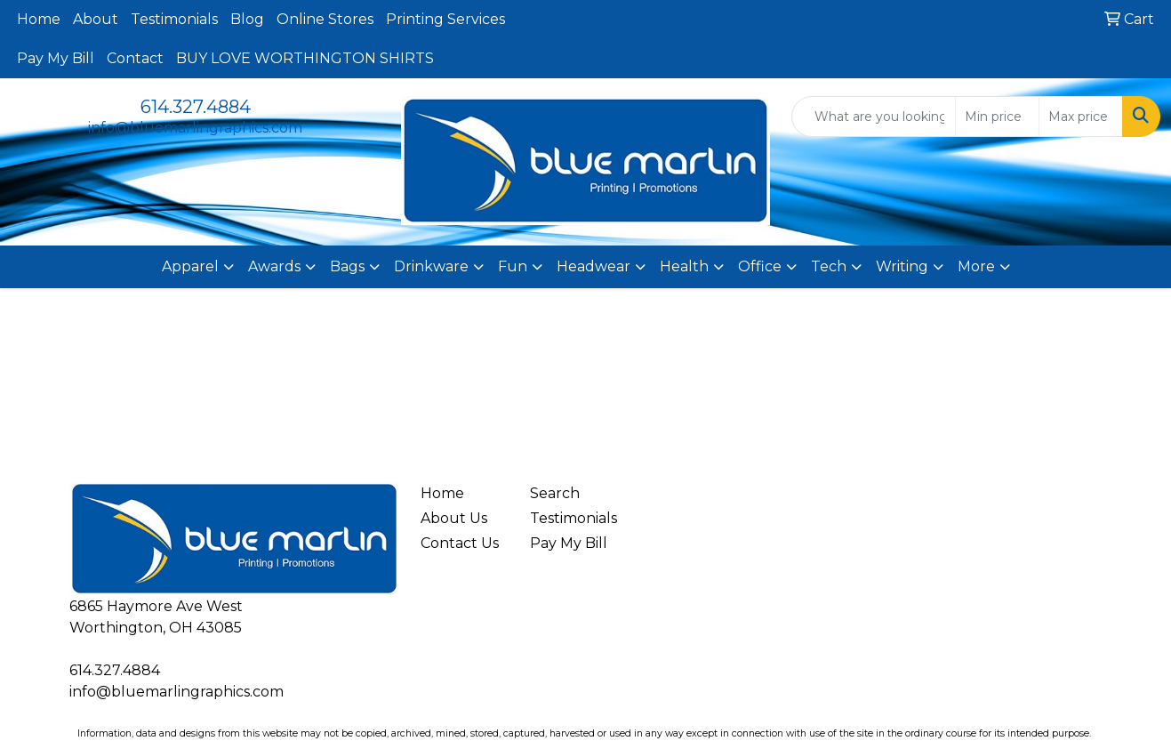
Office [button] (760, 266)
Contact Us (460, 543)
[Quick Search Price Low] (997, 116)
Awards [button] (274, 266)
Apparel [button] (190, 266)
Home (38, 19)
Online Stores (325, 19)
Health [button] (684, 266)
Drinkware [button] (431, 266)
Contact (135, 58)
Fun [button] (512, 266)
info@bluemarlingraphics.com (195, 127)
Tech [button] (828, 266)
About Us (454, 518)
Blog (247, 19)
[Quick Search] (873, 116)
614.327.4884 (195, 106)
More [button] (976, 266)
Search (555, 493)
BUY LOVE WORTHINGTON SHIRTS (305, 58)
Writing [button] (902, 266)
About (95, 19)
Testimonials (174, 19)
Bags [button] (347, 266)
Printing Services (445, 19)
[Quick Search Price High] (1081, 116)
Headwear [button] (593, 266)
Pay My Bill (55, 58)
